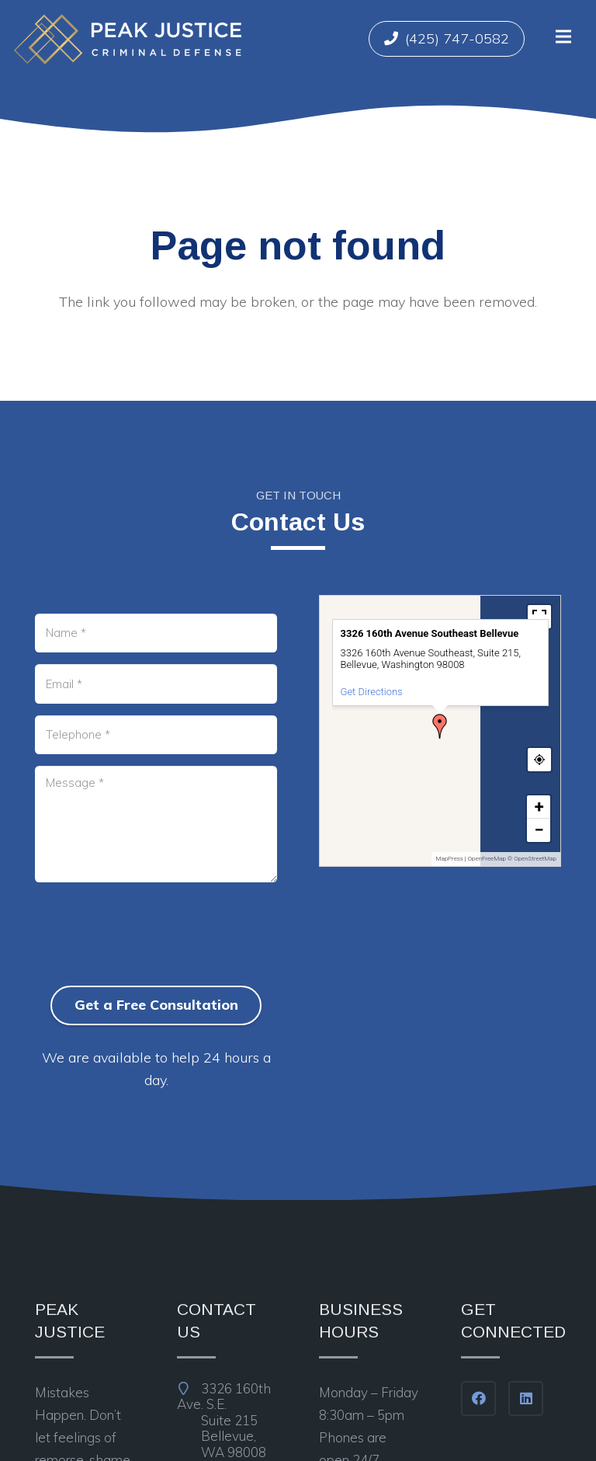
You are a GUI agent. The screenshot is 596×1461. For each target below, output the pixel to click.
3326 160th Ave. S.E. (227, 1420)
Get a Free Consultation (156, 1005)
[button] (440, 726)
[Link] (127, 39)
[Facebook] (478, 1398)
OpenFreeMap (487, 858)
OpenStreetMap (535, 858)
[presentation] (153, 960)
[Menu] (563, 36)
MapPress (449, 858)
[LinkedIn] (525, 1398)
